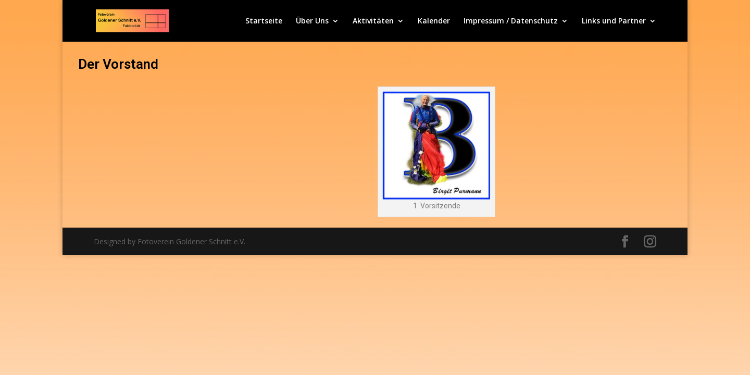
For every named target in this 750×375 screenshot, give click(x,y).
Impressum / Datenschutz (511, 21)
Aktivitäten (373, 21)
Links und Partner (614, 21)
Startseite (263, 21)
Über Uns (312, 21)
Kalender (434, 21)
